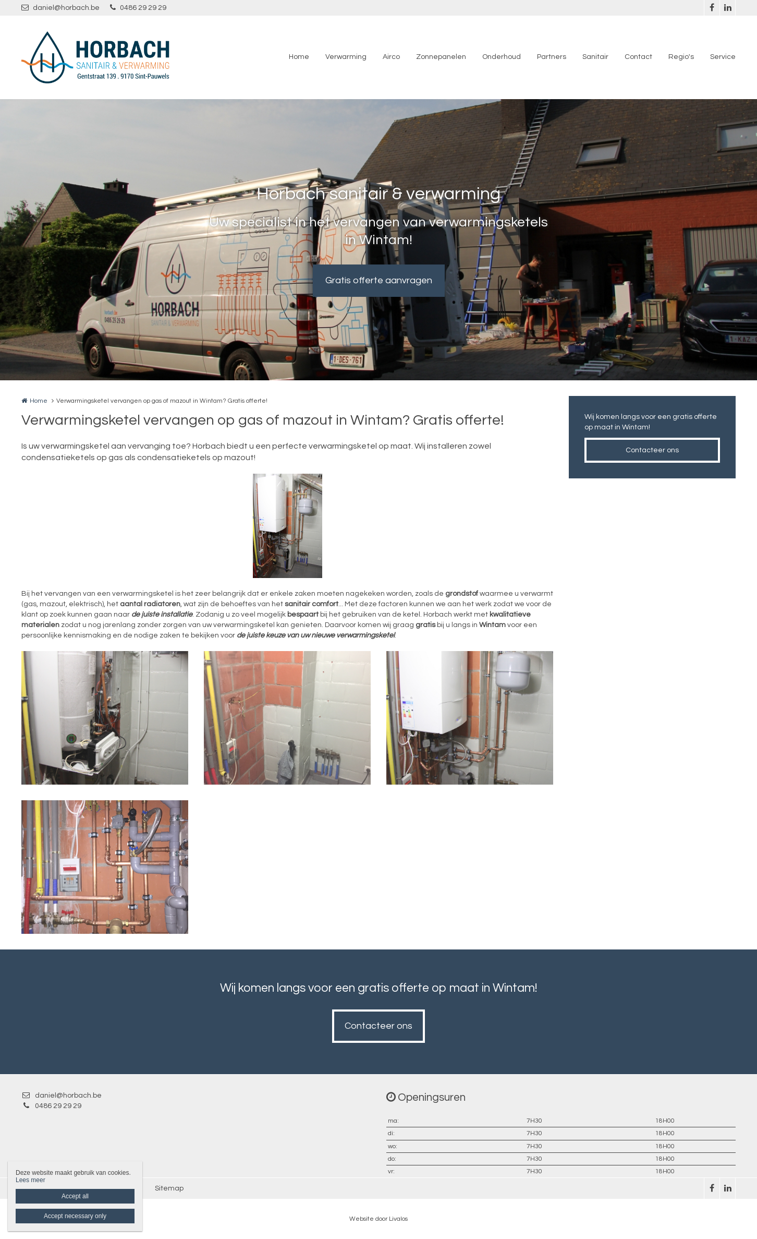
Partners (551, 57)
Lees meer (30, 1180)
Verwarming (346, 57)
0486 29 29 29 (138, 7)
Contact (638, 57)
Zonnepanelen (441, 57)
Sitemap (169, 1188)
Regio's (681, 57)
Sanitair (595, 57)
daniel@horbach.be (60, 7)
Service (723, 57)
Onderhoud (501, 57)
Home (299, 57)
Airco (391, 57)
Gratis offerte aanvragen (378, 280)
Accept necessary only (75, 1216)
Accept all (75, 1196)
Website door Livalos (378, 1219)
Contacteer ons (652, 450)
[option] (287, 526)
